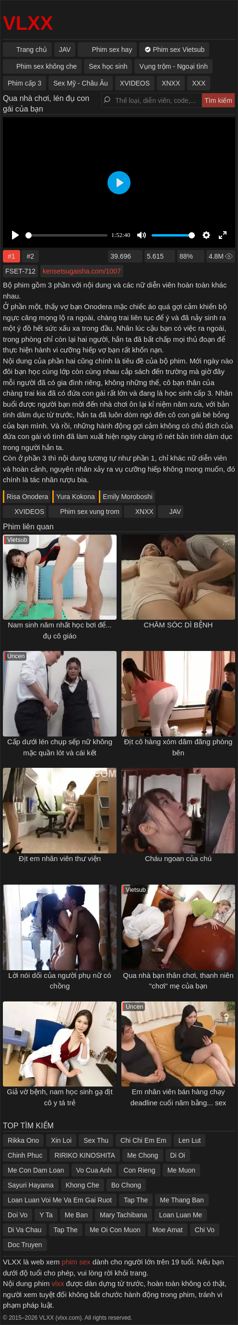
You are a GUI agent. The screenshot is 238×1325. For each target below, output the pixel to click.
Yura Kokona (75, 496)
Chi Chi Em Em (143, 1140)
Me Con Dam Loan (36, 1170)
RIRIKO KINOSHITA (84, 1155)
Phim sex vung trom (89, 511)
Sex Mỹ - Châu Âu (80, 83)
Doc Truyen (25, 1245)
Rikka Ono (23, 1140)
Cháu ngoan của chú (178, 858)
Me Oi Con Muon (115, 1230)
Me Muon (181, 1170)
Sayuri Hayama (31, 1185)
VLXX (28, 23)
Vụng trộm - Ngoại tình (173, 66)
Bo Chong (126, 1185)
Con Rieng (139, 1170)
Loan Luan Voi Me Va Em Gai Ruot (60, 1200)
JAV (175, 511)
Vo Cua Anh (94, 1170)
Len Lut (189, 1140)
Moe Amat (168, 1230)
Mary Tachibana (123, 1215)
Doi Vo (17, 1215)
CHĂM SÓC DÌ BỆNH (178, 625)
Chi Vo (204, 1230)
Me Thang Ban (182, 1200)
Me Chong (142, 1155)
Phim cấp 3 (24, 83)
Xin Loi (61, 1140)
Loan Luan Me (180, 1215)
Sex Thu (95, 1140)
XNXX (144, 511)
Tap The (136, 1200)
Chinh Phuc (25, 1155)
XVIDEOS (29, 511)
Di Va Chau (25, 1230)
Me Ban (76, 1215)
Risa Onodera (27, 496)
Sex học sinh (108, 66)
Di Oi (177, 1155)
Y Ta (46, 1215)
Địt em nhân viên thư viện (60, 858)
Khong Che (82, 1185)
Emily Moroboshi (127, 496)
